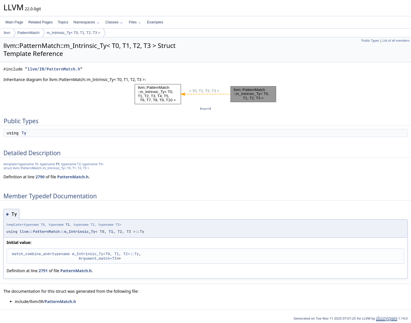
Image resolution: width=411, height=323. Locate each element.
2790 (40, 176)
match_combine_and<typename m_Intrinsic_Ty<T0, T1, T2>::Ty (75, 253)
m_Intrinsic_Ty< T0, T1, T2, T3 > (73, 33)
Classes (114, 22)
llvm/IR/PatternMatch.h (53, 69)
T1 (58, 164)
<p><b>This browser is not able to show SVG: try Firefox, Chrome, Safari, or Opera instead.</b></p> (205, 94)
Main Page (14, 22)
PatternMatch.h (72, 176)
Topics (63, 22)
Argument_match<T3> (99, 258)
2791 (43, 270)
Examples (155, 22)
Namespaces (86, 22)
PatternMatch (28, 33)
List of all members (396, 41)
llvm (7, 33)
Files (135, 22)
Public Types (370, 41)
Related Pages (40, 22)
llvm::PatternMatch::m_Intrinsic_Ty (57, 231)
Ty (23, 133)
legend (205, 108)
